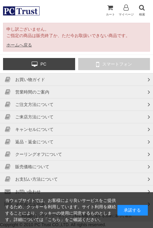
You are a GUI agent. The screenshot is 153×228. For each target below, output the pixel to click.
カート (110, 10)
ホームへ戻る (19, 45)
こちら (54, 219)
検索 (142, 10)
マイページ (126, 10)
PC (39, 64)
